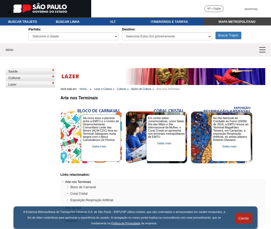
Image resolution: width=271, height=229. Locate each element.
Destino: (129, 29)
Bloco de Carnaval (83, 187)
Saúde (13, 71)
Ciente (243, 218)
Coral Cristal (79, 193)
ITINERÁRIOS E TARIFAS (169, 22)
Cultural (14, 78)
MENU (9, 50)
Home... (84, 89)
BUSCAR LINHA (67, 22)
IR (9, 12)
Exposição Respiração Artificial (91, 200)
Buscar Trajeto (228, 35)
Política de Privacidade (125, 223)
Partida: (34, 29)
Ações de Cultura (141, 89)
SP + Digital (214, 8)
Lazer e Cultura (103, 89)
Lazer (12, 84)
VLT (113, 22)
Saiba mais (99, 146)
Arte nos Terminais (168, 89)
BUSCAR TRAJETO (22, 22)
